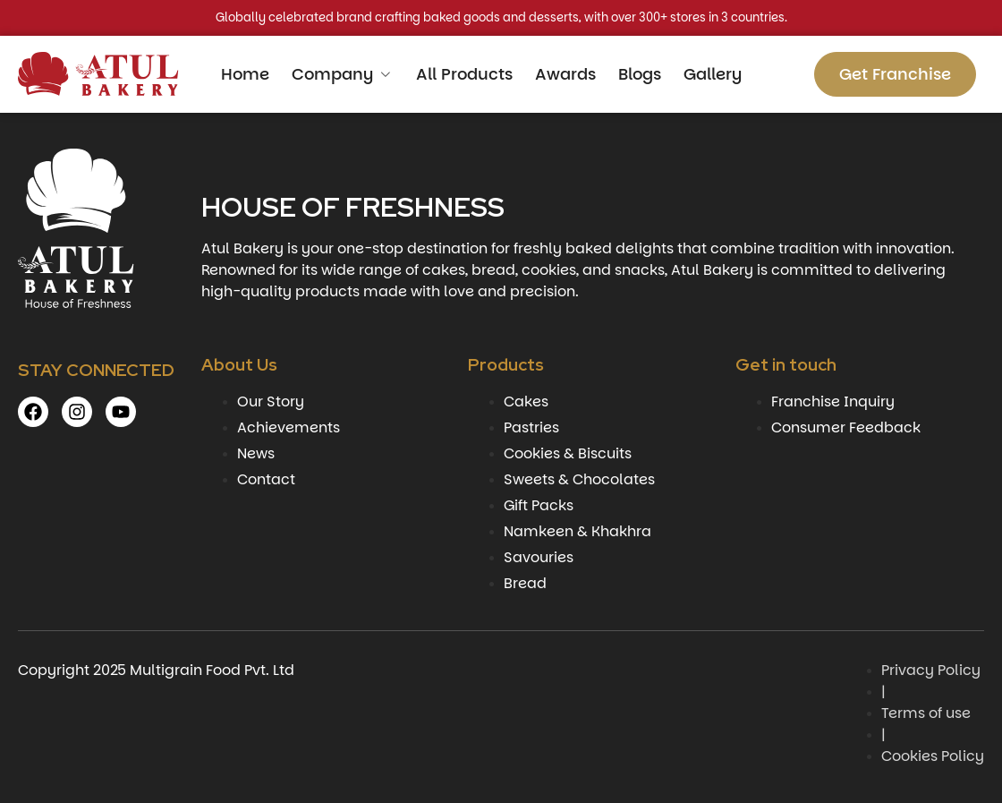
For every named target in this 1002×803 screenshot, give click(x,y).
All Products (464, 74)
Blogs (639, 74)
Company (343, 74)
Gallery (713, 74)
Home (245, 74)
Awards (565, 74)
